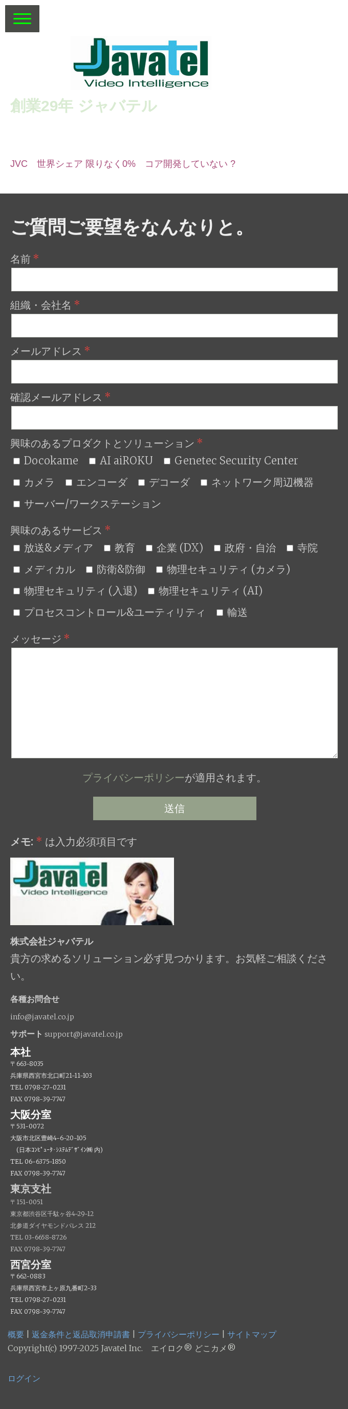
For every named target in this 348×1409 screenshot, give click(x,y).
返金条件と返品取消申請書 (81, 1334)
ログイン (24, 1378)
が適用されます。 (174, 777)
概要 (16, 1334)
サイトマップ (251, 1334)
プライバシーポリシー (133, 777)
